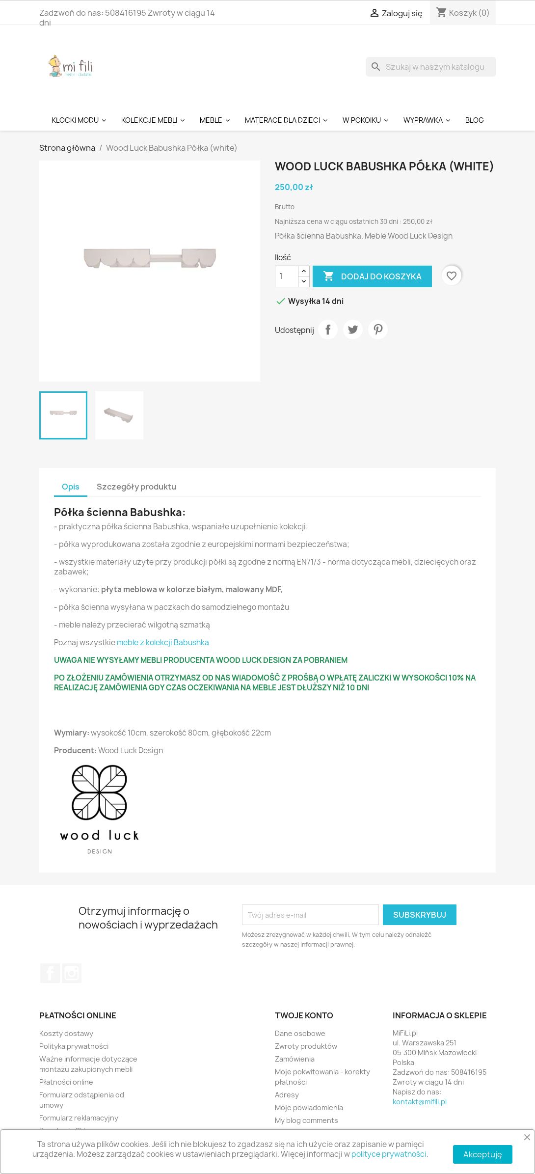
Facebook (50, 973)
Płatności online (66, 1082)
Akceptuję (482, 1154)
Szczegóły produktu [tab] (136, 486)
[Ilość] (286, 276)
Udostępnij (328, 329)
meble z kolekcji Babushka (163, 642)
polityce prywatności (389, 1154)
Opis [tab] (71, 486)
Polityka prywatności (73, 1046)
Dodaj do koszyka (372, 276)
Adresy (287, 1094)
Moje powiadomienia (309, 1107)
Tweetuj (353, 329)
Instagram (71, 973)
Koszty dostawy (66, 1033)
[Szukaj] (431, 67)
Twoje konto (304, 1015)
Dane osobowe (300, 1033)
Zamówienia (295, 1059)
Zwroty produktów (306, 1046)
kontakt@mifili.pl (420, 1101)
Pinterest (378, 329)
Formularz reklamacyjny (78, 1117)
